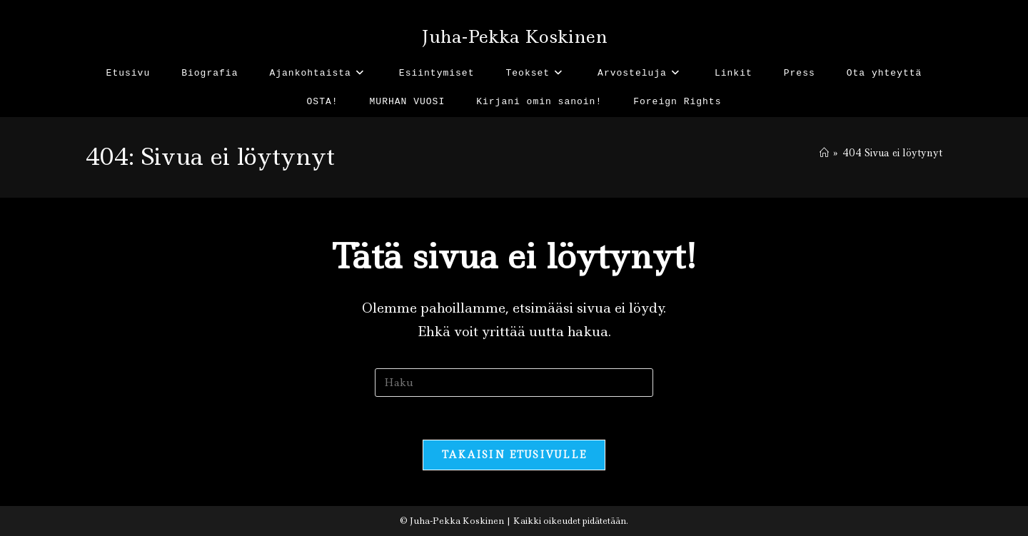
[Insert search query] (514, 382)
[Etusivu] (824, 152)
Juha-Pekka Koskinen (514, 37)
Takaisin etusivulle (514, 454)
